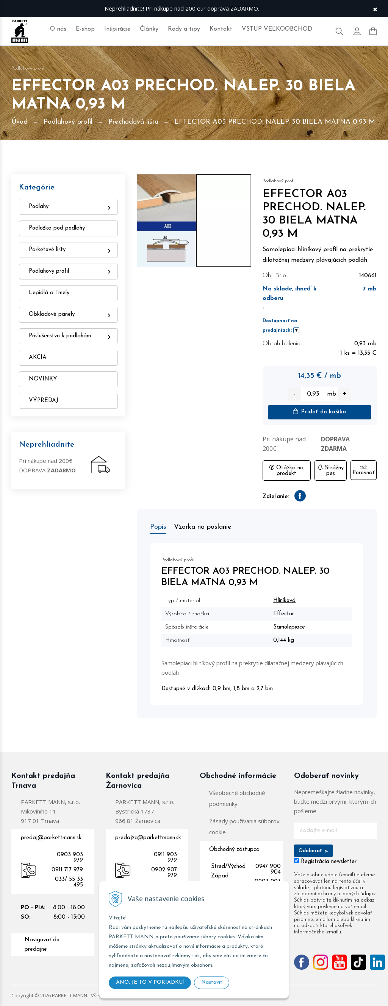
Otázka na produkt (286, 470)
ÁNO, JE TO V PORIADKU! (150, 982)
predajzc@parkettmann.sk (148, 838)
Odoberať (314, 850)
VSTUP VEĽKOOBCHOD (277, 29)
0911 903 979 (165, 857)
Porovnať (363, 470)
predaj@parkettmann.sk (51, 838)
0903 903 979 (70, 857)
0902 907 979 (164, 873)
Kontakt (221, 29)
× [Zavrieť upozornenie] (375, 8)
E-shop (85, 29)
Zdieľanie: (276, 497)
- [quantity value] (294, 394)
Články (149, 29)
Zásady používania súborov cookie (244, 826)
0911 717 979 (67, 870)
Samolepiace (289, 627)
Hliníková (284, 601)
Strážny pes (330, 470)
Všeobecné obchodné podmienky (237, 798)
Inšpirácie (117, 29)
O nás (58, 29)
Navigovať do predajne (42, 944)
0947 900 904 (268, 869)
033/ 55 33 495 (69, 882)
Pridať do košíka (319, 411)
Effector (283, 614)
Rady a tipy (184, 29)
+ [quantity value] (344, 394)
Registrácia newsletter (329, 862)
